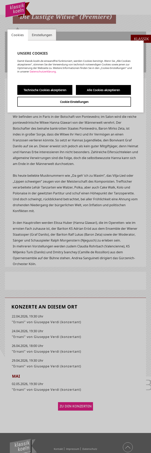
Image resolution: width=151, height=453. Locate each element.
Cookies (17, 35)
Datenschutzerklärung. (43, 71)
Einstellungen (42, 35)
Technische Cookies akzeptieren (45, 90)
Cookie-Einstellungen (74, 102)
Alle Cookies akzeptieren (103, 90)
